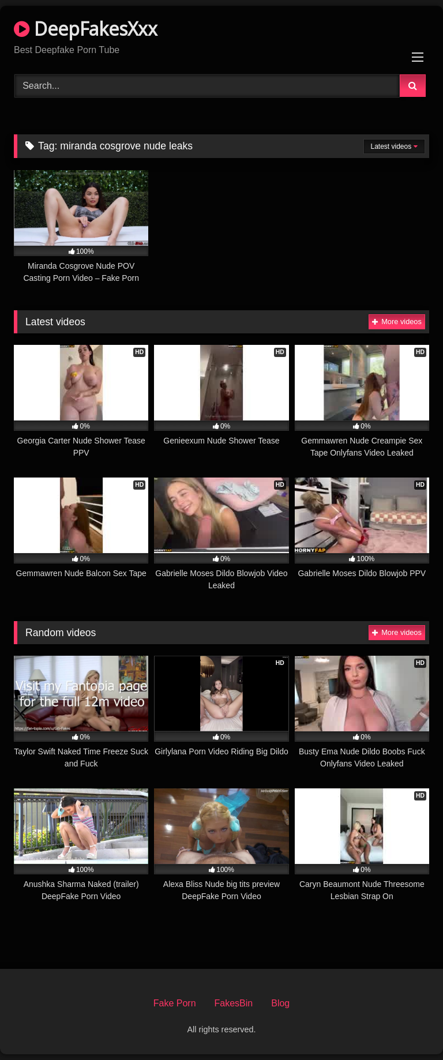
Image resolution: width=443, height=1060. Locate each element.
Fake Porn (174, 1003)
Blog (280, 1003)
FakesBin (234, 1003)
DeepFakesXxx (85, 28)
